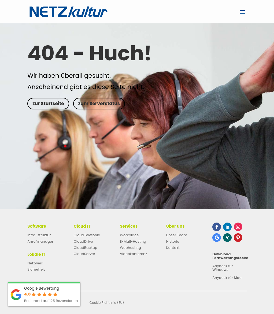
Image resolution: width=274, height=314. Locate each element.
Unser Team (176, 235)
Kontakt (173, 247)
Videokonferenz (133, 253)
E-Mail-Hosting (133, 241)
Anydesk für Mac (227, 278)
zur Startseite (48, 103)
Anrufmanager (40, 241)
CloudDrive (83, 241)
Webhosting (130, 247)
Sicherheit (36, 269)
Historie (172, 241)
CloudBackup (85, 247)
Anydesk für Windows (222, 268)
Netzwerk (35, 263)
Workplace (129, 235)
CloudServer (84, 253)
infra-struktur (39, 235)
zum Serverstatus (99, 103)
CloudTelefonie (87, 235)
